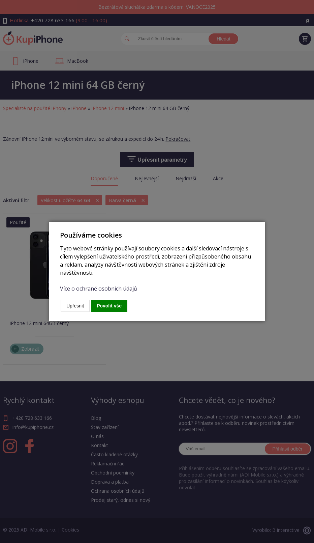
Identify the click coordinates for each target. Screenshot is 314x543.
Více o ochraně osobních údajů (98, 288)
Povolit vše (109, 305)
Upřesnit (75, 305)
